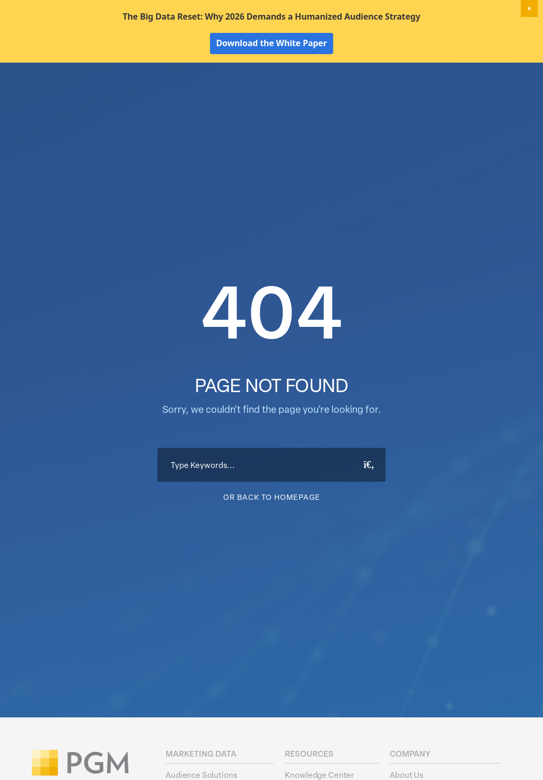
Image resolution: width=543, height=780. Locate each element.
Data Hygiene (299, 93)
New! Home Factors (397, 75)
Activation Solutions (374, 93)
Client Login (495, 74)
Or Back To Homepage (271, 559)
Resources (444, 93)
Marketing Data (231, 93)
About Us (496, 93)
